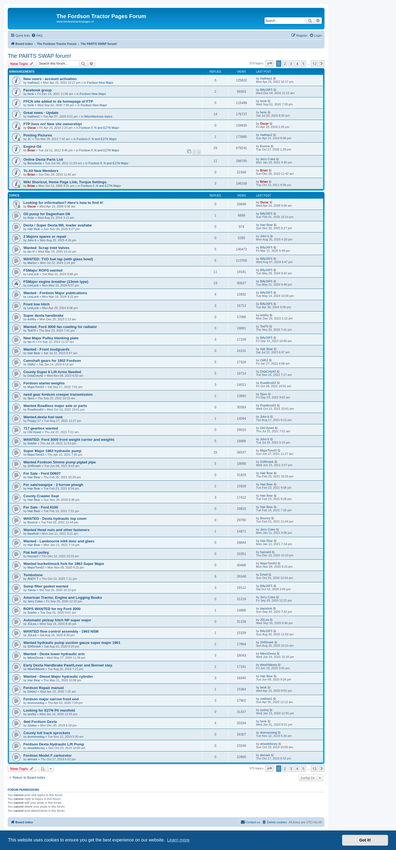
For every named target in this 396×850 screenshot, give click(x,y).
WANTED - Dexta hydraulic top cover (55, 518)
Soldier (32, 443)
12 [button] (314, 63)
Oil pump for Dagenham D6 (46, 214)
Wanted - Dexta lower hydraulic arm (54, 654)
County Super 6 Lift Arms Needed (52, 372)
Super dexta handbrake (43, 315)
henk (31, 93)
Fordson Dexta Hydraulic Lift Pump (53, 744)
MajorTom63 (36, 387)
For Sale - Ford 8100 (40, 507)
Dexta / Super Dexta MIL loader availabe (57, 225)
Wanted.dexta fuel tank (43, 417)
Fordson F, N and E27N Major (99, 127)
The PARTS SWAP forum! (39, 56)
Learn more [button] (178, 840)
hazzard (33, 556)
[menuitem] (36, 35)
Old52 (31, 364)
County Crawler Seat (41, 496)
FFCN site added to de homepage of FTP (58, 101)
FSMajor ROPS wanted (42, 270)
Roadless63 (268, 382)
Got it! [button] (365, 840)
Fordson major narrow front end (51, 699)
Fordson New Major (100, 82)
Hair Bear (34, 229)
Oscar (32, 127)
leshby (32, 319)
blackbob (266, 608)
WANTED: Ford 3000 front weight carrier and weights (68, 440)
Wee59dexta (36, 669)
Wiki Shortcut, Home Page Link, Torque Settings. (65, 182)
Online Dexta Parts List (43, 159)
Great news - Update (41, 113)
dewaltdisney (36, 748)
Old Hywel (34, 432)
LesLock (33, 274)
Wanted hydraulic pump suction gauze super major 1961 (71, 643)
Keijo (31, 217)
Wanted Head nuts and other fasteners (56, 530)
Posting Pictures (37, 135)
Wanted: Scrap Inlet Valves (46, 248)
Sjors (31, 398)
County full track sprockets (46, 733)
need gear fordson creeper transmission (58, 394)
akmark (32, 759)
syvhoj (32, 714)
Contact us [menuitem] (250, 822)
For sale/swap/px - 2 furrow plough (53, 485)
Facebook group (37, 90)
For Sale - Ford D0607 (42, 473)
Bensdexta (35, 163)
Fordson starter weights (44, 383)
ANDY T (33, 578)
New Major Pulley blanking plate (51, 338)
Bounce (33, 522)
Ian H (31, 251)
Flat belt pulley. (36, 552)
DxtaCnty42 (35, 375)
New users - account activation (49, 79)
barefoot (33, 533)
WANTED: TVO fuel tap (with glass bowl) (58, 259)
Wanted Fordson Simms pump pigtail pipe (59, 462)
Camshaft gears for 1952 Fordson (52, 361)
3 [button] (291, 63)
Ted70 (32, 330)
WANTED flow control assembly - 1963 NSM (60, 631)
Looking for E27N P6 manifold (49, 710)
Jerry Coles (268, 159)
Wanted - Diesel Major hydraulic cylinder (58, 676)
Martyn (32, 262)
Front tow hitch (36, 304)
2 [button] (285, 63)
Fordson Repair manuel (43, 688)
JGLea (32, 623)
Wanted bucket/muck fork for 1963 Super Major (63, 564)
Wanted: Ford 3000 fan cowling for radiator (60, 327)
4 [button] (297, 63)
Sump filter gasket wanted (45, 586)
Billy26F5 (266, 89)
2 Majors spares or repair (45, 236)
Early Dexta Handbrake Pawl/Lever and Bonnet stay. (68, 665)
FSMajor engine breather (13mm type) (55, 282)
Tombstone (33, 575)
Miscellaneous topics (98, 116)
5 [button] (303, 63)
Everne (265, 146)
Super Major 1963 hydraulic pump (52, 451)
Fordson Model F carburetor (47, 755)
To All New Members (41, 171)
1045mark (34, 466)
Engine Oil (32, 146)
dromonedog (36, 702)
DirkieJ (32, 691)
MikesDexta (35, 657)
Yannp (32, 590)
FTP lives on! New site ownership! (52, 124)
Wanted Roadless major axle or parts (55, 406)
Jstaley (32, 725)
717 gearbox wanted (40, 428)
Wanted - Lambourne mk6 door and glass (58, 541)
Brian (31, 150)
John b (32, 240)
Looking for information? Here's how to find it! (63, 203)
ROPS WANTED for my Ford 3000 (52, 609)
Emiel (264, 574)
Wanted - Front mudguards (46, 349)
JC (29, 139)
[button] (269, 63)
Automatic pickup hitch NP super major (57, 620)
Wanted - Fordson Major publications (55, 293)
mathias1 (34, 82)
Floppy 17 (34, 420)
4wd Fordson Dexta (40, 722)
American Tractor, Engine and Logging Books (62, 597)
